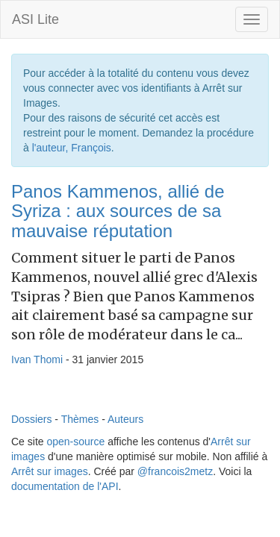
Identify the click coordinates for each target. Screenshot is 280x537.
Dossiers (31, 419)
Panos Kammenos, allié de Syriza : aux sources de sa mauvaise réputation (118, 211)
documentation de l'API (65, 486)
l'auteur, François (71, 148)
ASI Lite (35, 19)
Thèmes (80, 419)
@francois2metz (175, 471)
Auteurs (125, 419)
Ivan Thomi (37, 359)
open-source (75, 442)
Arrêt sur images (49, 471)
